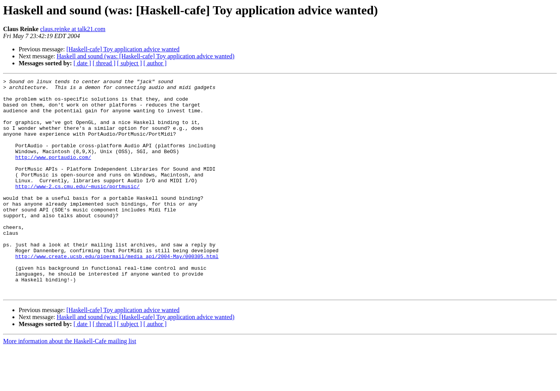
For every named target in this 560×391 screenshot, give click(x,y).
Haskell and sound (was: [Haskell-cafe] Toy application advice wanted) (145, 56)
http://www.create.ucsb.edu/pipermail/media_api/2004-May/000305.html (117, 292)
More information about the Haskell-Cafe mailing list (69, 384)
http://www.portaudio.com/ (53, 173)
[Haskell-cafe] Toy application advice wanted (123, 49)
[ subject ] (129, 63)
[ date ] (82, 63)
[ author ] (155, 63)
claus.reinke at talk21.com (72, 29)
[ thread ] (104, 63)
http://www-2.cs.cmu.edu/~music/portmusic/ (77, 208)
